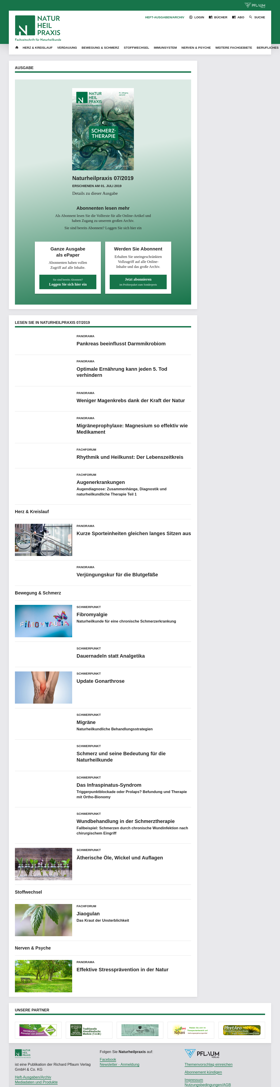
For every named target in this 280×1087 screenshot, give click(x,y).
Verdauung (67, 47)
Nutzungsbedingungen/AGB (208, 1085)
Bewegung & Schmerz (100, 47)
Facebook (108, 1059)
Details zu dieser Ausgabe (95, 193)
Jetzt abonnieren (138, 281)
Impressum (194, 1080)
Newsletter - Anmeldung (119, 1064)
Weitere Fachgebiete (233, 47)
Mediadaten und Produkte (36, 1082)
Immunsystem (165, 47)
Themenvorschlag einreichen (209, 1064)
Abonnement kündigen (203, 1072)
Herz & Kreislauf (37, 47)
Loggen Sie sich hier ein (123, 228)
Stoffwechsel (136, 47)
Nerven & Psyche (196, 47)
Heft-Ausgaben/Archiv (164, 17)
